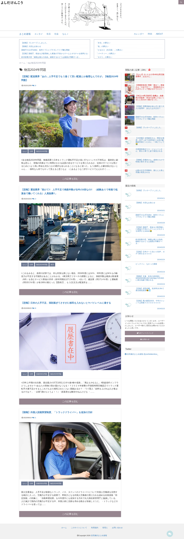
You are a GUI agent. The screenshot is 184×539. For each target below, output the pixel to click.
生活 (49, 34)
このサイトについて (79, 528)
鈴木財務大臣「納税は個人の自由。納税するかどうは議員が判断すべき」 (50, 57)
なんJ (24, 151)
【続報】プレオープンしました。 (34, 43)
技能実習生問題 (41, 374)
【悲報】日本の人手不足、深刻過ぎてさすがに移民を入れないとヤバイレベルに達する (66, 303)
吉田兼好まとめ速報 (99, 535)
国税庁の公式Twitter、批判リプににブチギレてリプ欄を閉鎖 (45, 50)
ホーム (64, 528)
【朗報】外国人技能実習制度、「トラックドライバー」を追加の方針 (57, 412)
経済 (52, 264)
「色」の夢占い (102, 46)
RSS (150, 34)
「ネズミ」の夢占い (104, 57)
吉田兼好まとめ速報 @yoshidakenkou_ (141, 354)
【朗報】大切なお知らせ (31, 46)
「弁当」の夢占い (103, 43)
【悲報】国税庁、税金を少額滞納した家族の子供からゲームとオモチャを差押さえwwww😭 (58, 53)
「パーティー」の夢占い (106, 53)
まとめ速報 (25, 34)
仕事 (31, 151)
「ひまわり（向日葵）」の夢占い (109, 50)
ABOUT (159, 34)
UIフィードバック (144, 333)
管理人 (105, 528)
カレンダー (139, 34)
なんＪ (65, 34)
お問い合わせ (117, 528)
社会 (56, 34)
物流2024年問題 (41, 151)
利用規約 (94, 528)
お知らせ (145, 339)
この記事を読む (70, 178)
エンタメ (38, 34)
